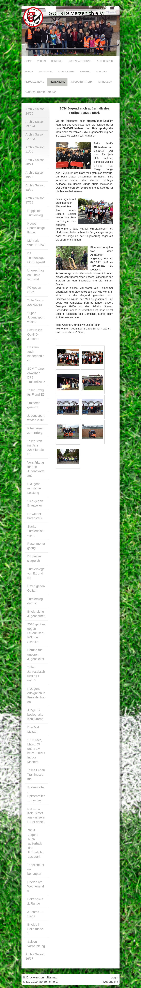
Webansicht (110, 981)
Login (114, 977)
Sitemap (51, 977)
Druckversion (34, 977)
